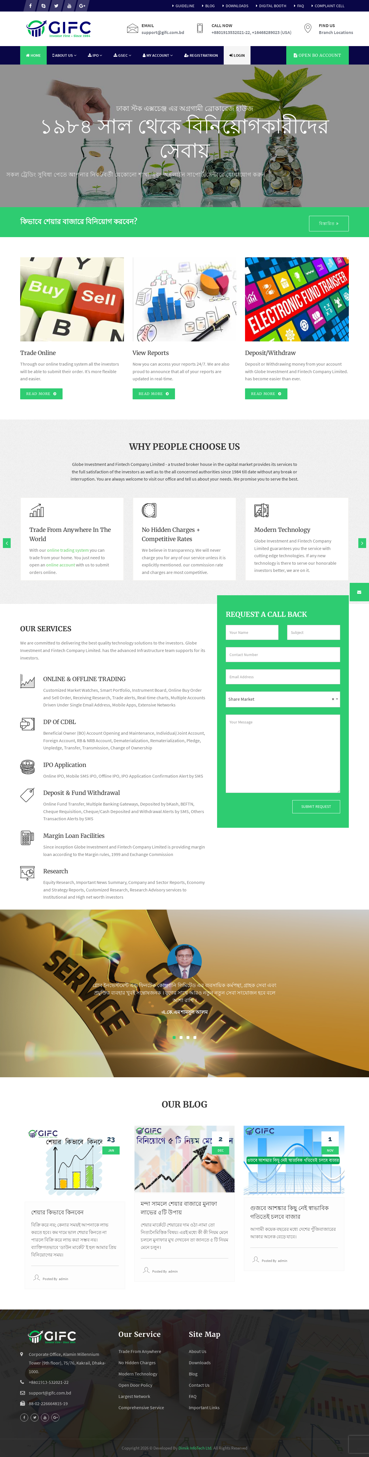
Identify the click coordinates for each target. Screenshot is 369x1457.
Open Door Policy (135, 1385)
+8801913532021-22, (231, 32)
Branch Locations (336, 32)
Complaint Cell (327, 5)
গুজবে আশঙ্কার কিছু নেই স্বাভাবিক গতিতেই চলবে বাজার (289, 1212)
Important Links (204, 1407)
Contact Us (199, 1385)
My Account (158, 55)
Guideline (182, 5)
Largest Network (134, 1396)
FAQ (298, 5)
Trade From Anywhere (139, 1351)
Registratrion (201, 55)
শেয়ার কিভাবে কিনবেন (57, 1212)
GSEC (122, 55)
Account (317, 55)
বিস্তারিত (329, 223)
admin (63, 1279)
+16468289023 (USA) (271, 32)
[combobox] (283, 699)
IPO (95, 55)
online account (60, 565)
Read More (41, 394)
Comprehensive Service (141, 1407)
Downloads (234, 5)
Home (33, 55)
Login (237, 55)
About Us (64, 55)
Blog (207, 5)
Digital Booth (270, 5)
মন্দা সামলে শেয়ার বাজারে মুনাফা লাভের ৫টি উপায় (179, 1208)
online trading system (68, 550)
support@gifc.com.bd (163, 32)
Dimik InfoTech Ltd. (195, 1448)
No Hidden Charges (137, 1362)
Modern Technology (137, 1374)
